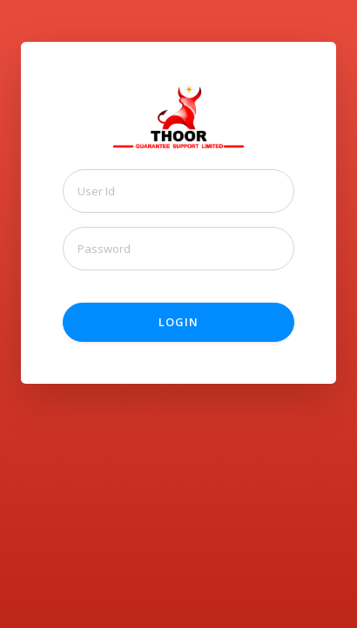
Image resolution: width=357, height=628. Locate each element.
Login (178, 322)
